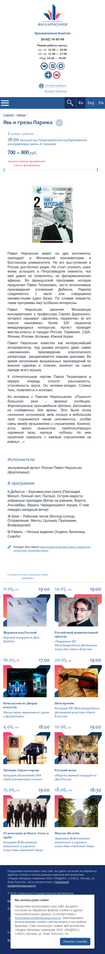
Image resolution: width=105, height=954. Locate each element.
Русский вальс (66, 770)
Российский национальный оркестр (76, 635)
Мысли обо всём (67, 833)
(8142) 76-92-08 (52, 39)
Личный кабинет (55, 85)
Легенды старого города (21, 770)
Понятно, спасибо (75, 941)
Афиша (21, 115)
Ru (81, 102)
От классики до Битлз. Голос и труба (26, 835)
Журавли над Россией (20, 633)
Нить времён (64, 703)
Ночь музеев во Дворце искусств (20, 705)
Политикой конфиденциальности (38, 918)
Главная (8, 115)
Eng (91, 102)
